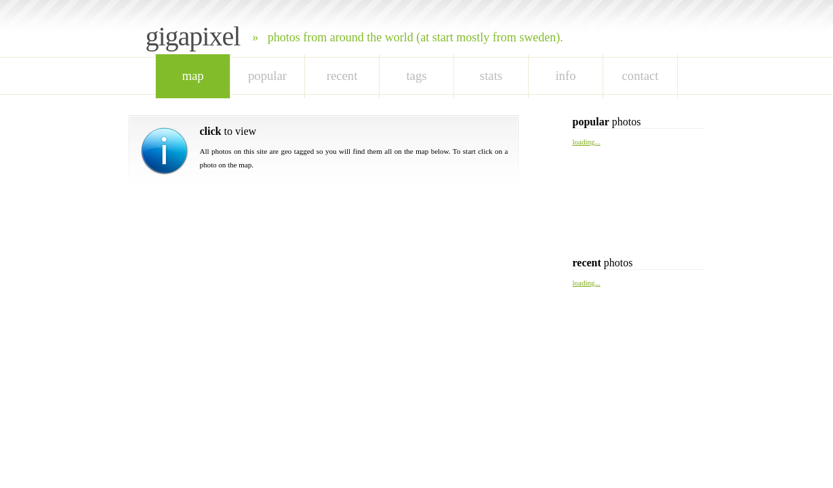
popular (267, 75)
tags (416, 75)
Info (565, 75)
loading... (587, 142)
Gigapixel (193, 36)
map (192, 75)
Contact (640, 75)
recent (342, 75)
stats (491, 75)
